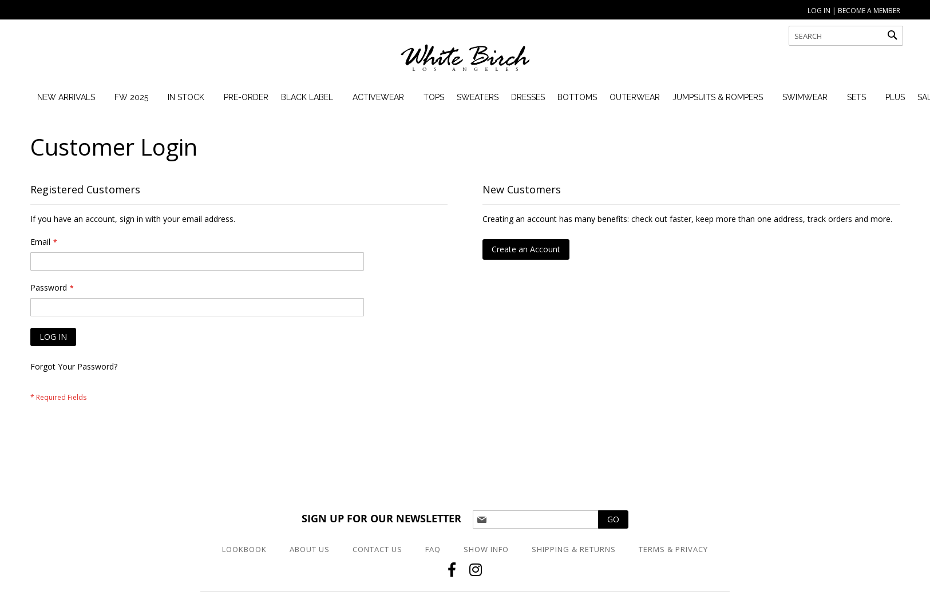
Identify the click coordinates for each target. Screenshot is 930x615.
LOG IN (819, 10)
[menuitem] (66, 97)
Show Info (486, 549)
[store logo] (465, 63)
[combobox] (846, 36)
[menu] (476, 97)
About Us (310, 549)
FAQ (433, 549)
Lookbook (244, 549)
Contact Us (377, 549)
